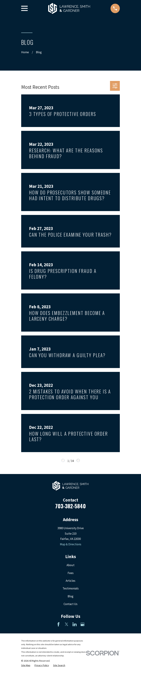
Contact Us (70, 604)
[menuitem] (25, 665)
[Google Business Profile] (82, 624)
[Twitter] (66, 624)
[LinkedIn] (75, 624)
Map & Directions (70, 544)
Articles (70, 581)
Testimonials (71, 588)
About (70, 565)
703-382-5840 (70, 506)
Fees (71, 573)
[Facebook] (58, 624)
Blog (70, 596)
